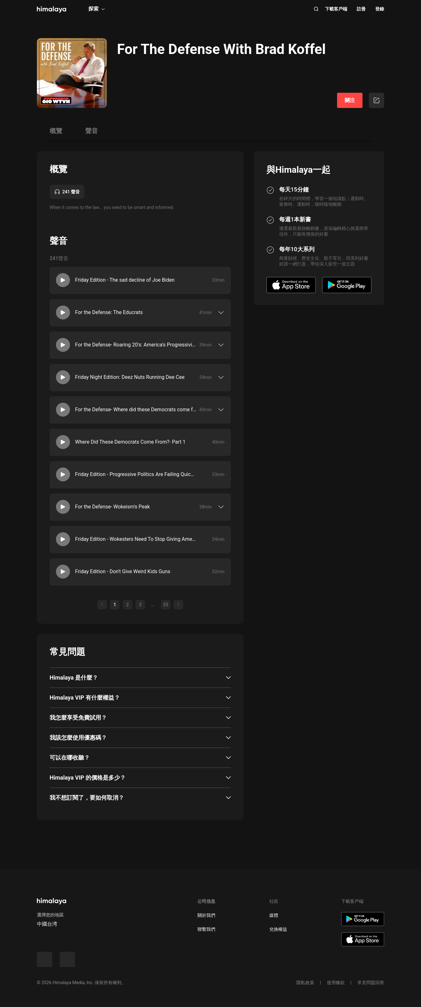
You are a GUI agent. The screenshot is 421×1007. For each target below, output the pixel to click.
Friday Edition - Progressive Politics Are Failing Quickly (136, 474)
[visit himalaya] (51, 9)
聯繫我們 (206, 929)
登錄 (379, 8)
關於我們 (206, 915)
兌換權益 (278, 929)
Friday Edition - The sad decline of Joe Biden (125, 280)
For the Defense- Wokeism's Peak (112, 507)
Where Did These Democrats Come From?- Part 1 (130, 442)
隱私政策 (305, 982)
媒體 (273, 915)
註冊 (361, 8)
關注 (350, 100)
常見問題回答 (370, 982)
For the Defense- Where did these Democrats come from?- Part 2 (136, 409)
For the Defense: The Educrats (109, 312)
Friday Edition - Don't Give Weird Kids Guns (122, 571)
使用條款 (336, 982)
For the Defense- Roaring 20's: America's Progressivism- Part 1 (136, 345)
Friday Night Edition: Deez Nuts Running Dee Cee (129, 377)
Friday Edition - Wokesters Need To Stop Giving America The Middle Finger (136, 539)
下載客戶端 (336, 8)
